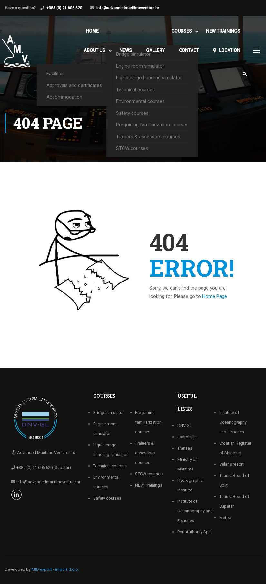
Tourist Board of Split (234, 480)
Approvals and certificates (74, 85)
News (125, 50)
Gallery (155, 50)
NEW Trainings (223, 31)
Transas (184, 448)
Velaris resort (231, 464)
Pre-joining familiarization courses (152, 125)
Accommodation (64, 97)
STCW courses (132, 148)
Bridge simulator (108, 412)
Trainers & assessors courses (148, 137)
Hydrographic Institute (190, 485)
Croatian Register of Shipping (235, 448)
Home (92, 31)
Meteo (225, 517)
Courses (182, 31)
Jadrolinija (187, 436)
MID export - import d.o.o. (55, 569)
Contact (189, 50)
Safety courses (132, 113)
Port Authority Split (194, 532)
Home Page (214, 296)
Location (226, 50)
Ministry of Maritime (187, 464)
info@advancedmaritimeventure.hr (127, 8)
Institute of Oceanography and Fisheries (195, 511)
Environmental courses (140, 101)
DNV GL (184, 425)
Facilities (55, 73)
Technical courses (135, 90)
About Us (94, 50)
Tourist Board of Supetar (234, 501)
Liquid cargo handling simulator (149, 78)
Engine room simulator (140, 66)
